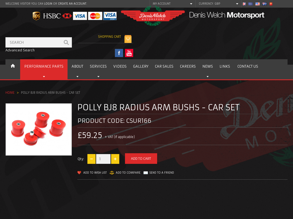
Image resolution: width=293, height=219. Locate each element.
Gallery (140, 66)
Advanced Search (20, 50)
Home (9, 93)
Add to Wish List (95, 172)
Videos (120, 66)
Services (98, 66)
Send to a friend (161, 172)
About (77, 66)
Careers (188, 66)
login (48, 3)
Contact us (247, 66)
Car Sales (164, 66)
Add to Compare (128, 172)
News (207, 66)
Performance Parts (43, 66)
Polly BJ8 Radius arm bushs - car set (50, 93)
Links (224, 66)
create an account (72, 3)
